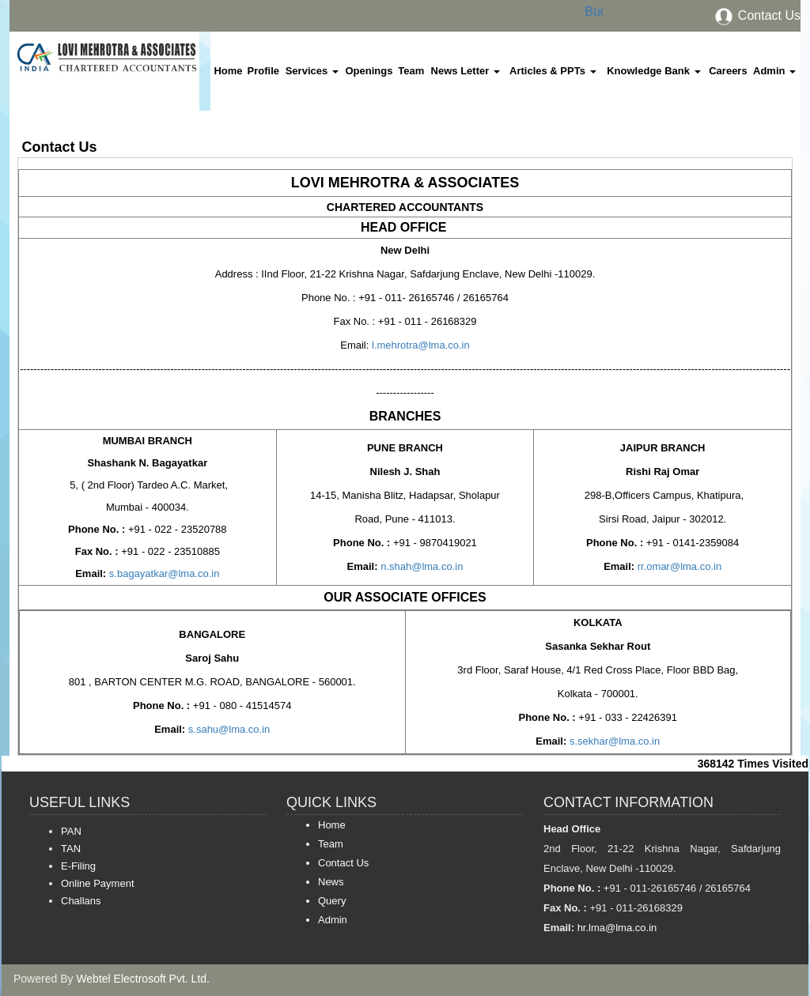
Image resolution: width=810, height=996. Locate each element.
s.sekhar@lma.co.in (613, 741)
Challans (81, 901)
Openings (368, 71)
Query (332, 901)
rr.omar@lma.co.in (677, 566)
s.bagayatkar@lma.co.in (164, 573)
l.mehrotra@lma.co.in (419, 345)
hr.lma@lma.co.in (615, 928)
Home (228, 71)
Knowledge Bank (653, 71)
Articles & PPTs (552, 71)
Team (411, 71)
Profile (263, 71)
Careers (728, 71)
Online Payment (97, 883)
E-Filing (78, 866)
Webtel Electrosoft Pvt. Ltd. (143, 978)
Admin (774, 71)
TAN (71, 849)
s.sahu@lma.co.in (227, 729)
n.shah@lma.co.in (421, 566)
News (331, 882)
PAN (71, 831)
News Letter (465, 71)
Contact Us (757, 15)
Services (312, 71)
